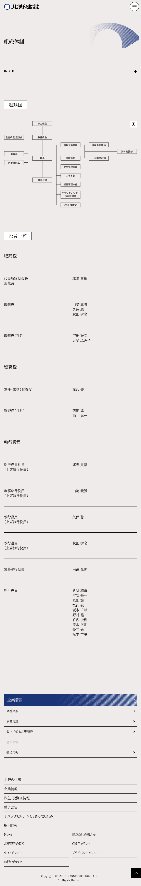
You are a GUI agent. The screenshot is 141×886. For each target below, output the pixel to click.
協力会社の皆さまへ (85, 834)
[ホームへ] (21, 7)
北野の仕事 (12, 779)
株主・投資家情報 (17, 798)
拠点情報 (12, 752)
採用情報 (11, 825)
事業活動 (12, 721)
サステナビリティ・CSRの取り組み (28, 816)
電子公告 (11, 807)
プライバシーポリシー (86, 852)
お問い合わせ (13, 861)
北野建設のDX (14, 843)
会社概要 (12, 711)
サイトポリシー (13, 852)
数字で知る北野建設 (20, 731)
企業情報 (15, 700)
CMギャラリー (81, 843)
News (8, 834)
